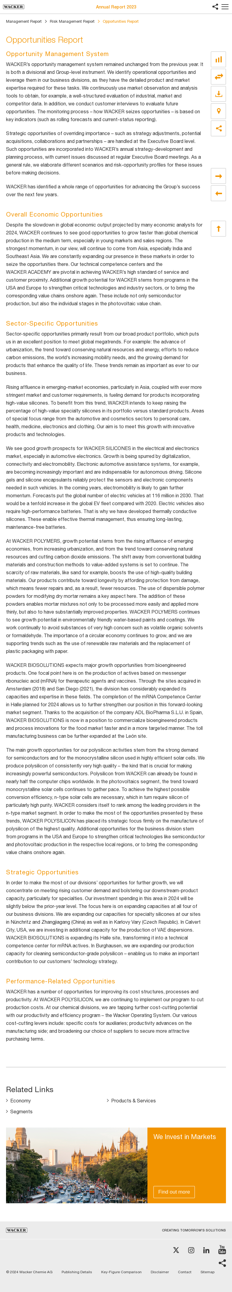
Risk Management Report (72, 21)
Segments (21, 1111)
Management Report (24, 21)
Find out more (174, 1192)
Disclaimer (160, 1272)
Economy (20, 1100)
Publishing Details (77, 1272)
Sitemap (207, 1272)
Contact (185, 1272)
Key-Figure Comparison (121, 1272)
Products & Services (133, 1100)
